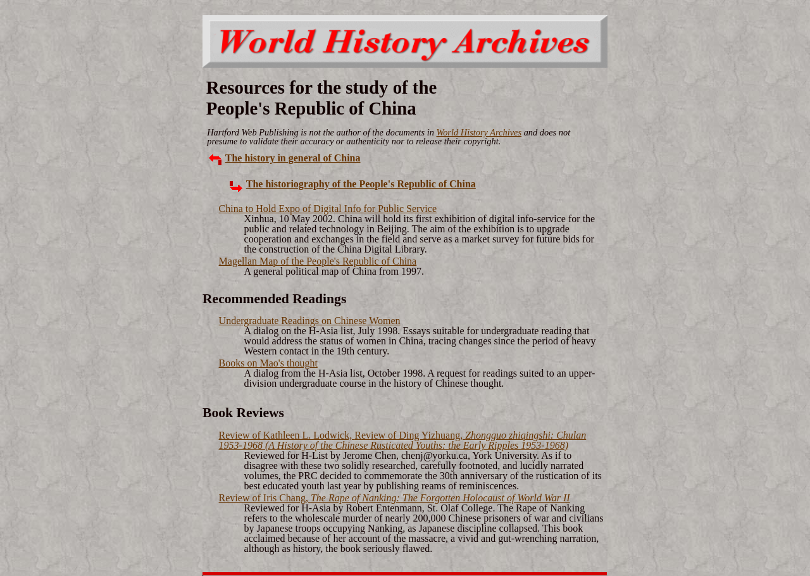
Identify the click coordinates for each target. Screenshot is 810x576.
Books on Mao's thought (268, 363)
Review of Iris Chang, (394, 497)
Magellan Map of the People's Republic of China (318, 261)
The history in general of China (293, 158)
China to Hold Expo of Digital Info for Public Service (328, 208)
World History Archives (478, 132)
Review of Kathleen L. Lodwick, (403, 440)
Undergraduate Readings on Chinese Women (310, 320)
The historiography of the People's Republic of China (361, 183)
